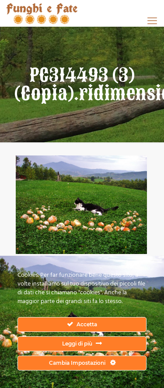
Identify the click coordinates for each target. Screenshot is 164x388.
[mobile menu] (152, 20)
